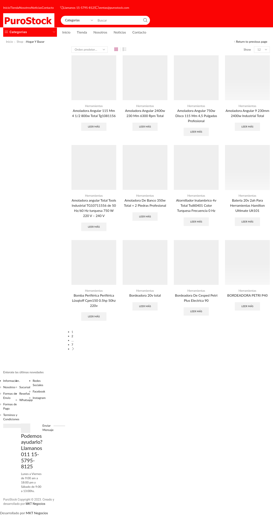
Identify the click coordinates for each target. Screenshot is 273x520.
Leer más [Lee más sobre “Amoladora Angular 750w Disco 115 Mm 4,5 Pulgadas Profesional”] (196, 131)
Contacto (48, 7)
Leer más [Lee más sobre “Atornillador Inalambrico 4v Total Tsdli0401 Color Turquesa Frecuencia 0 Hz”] (196, 221)
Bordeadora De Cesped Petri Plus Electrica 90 (196, 297)
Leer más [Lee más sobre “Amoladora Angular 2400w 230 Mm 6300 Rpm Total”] (145, 126)
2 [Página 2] (72, 336)
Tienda (14, 7)
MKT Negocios (35, 503)
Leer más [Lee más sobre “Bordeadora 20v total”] (145, 306)
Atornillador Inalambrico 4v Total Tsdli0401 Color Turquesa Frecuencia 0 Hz (196, 205)
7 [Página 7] (72, 344)
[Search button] (145, 20)
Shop (20, 41)
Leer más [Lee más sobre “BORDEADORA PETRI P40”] (247, 306)
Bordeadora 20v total (145, 295)
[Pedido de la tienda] (89, 49)
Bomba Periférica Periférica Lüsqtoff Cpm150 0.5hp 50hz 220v (94, 300)
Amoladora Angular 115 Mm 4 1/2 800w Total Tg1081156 (94, 113)
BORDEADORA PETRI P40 (247, 295)
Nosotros (25, 7)
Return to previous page (251, 41)
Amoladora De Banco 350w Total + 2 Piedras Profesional (145, 202)
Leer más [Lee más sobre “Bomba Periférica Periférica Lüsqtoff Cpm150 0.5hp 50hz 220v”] (94, 316)
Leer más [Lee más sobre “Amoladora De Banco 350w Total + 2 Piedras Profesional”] (145, 216)
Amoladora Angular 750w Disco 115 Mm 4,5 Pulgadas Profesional (196, 115)
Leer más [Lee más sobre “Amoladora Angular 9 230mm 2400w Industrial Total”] (247, 126)
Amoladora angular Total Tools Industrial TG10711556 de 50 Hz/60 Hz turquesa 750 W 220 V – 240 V (94, 208)
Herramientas (94, 106)
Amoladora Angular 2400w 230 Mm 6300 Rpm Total (145, 113)
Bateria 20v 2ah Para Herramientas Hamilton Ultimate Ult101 (247, 205)
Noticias (36, 7)
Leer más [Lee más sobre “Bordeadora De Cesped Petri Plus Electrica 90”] (196, 311)
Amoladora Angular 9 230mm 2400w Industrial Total (247, 113)
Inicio (6, 7)
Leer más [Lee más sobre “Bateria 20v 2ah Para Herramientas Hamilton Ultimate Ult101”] (247, 221)
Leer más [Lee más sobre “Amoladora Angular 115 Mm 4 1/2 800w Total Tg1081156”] (94, 126)
